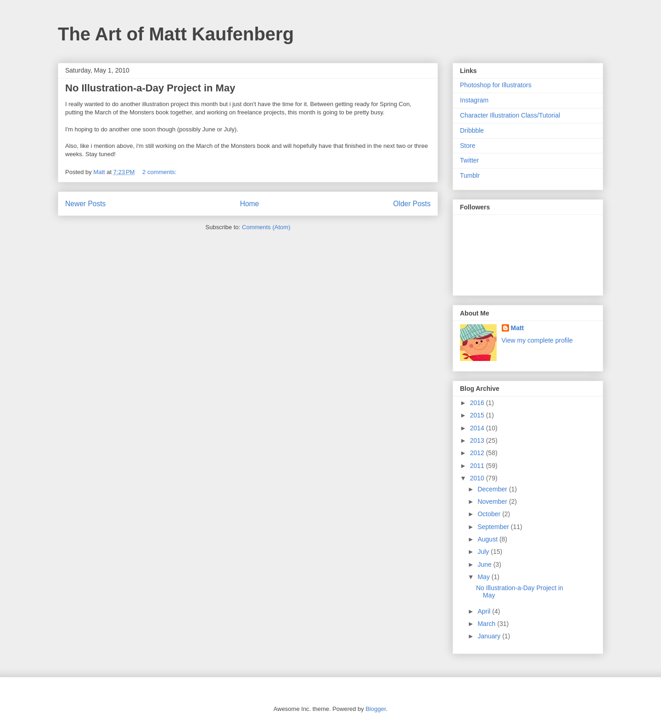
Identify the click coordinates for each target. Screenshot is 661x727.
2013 (478, 440)
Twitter (469, 160)
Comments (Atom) (266, 227)
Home (249, 204)
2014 (478, 428)
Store (467, 145)
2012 (478, 452)
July (484, 551)
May (484, 576)
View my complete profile (537, 340)
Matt (517, 328)
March (487, 623)
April (484, 611)
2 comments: (160, 172)
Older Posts (412, 204)
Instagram (474, 100)
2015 (478, 415)
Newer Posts (85, 204)
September (493, 526)
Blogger (375, 708)
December (493, 489)
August (488, 539)
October (489, 514)
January (489, 636)
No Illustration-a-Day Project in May (150, 88)
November (493, 501)
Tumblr (470, 175)
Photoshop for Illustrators (496, 85)
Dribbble (472, 130)
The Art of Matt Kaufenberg (176, 34)
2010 (478, 478)
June (485, 564)
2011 (478, 465)
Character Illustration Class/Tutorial (510, 115)
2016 (478, 402)
